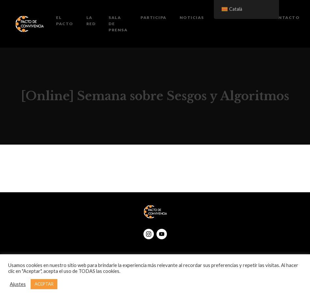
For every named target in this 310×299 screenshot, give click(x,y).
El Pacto (64, 20)
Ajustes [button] (18, 284)
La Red (91, 20)
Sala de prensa (118, 23)
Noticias (192, 17)
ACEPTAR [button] (44, 284)
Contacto (285, 17)
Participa (153, 17)
